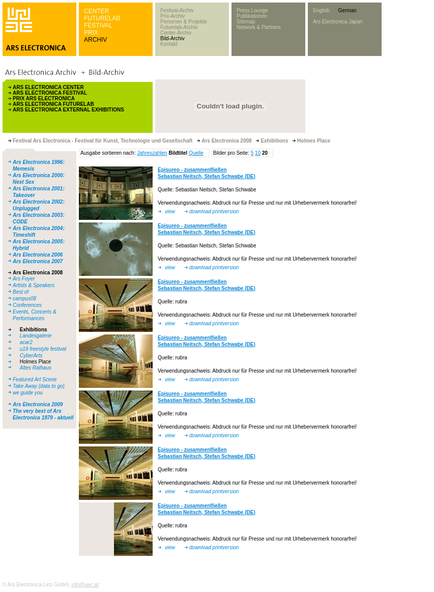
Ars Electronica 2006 (38, 255)
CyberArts (31, 355)
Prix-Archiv (172, 16)
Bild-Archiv (172, 38)
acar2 (26, 342)
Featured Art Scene (34, 379)
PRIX (91, 32)
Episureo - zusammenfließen (192, 170)
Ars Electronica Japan (337, 21)
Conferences (27, 305)
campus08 (24, 298)
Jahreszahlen (152, 153)
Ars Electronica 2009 (38, 404)
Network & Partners (259, 27)
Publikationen (252, 16)
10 (258, 153)
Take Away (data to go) (39, 386)
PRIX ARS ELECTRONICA (44, 98)
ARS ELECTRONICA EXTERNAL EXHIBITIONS (68, 109)
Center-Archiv (175, 33)
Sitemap (246, 21)
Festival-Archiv (177, 10)
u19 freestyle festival (43, 349)
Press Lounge (252, 10)
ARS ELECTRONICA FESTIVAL (50, 93)
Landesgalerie (36, 336)
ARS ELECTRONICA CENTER (48, 87)
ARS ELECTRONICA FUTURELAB (53, 104)
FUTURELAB (102, 18)
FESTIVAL (98, 25)
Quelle (196, 153)
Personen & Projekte (183, 21)
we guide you (28, 393)
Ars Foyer (24, 278)
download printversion (214, 211)
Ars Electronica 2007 (38, 261)
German (347, 10)
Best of (20, 292)
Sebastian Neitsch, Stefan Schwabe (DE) (206, 176)
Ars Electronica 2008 (38, 272)
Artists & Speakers (33, 285)
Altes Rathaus (35, 368)
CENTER (96, 11)
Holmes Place (35, 361)
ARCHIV (95, 39)
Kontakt (169, 44)
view (170, 211)
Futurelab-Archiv (178, 27)
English (321, 10)
